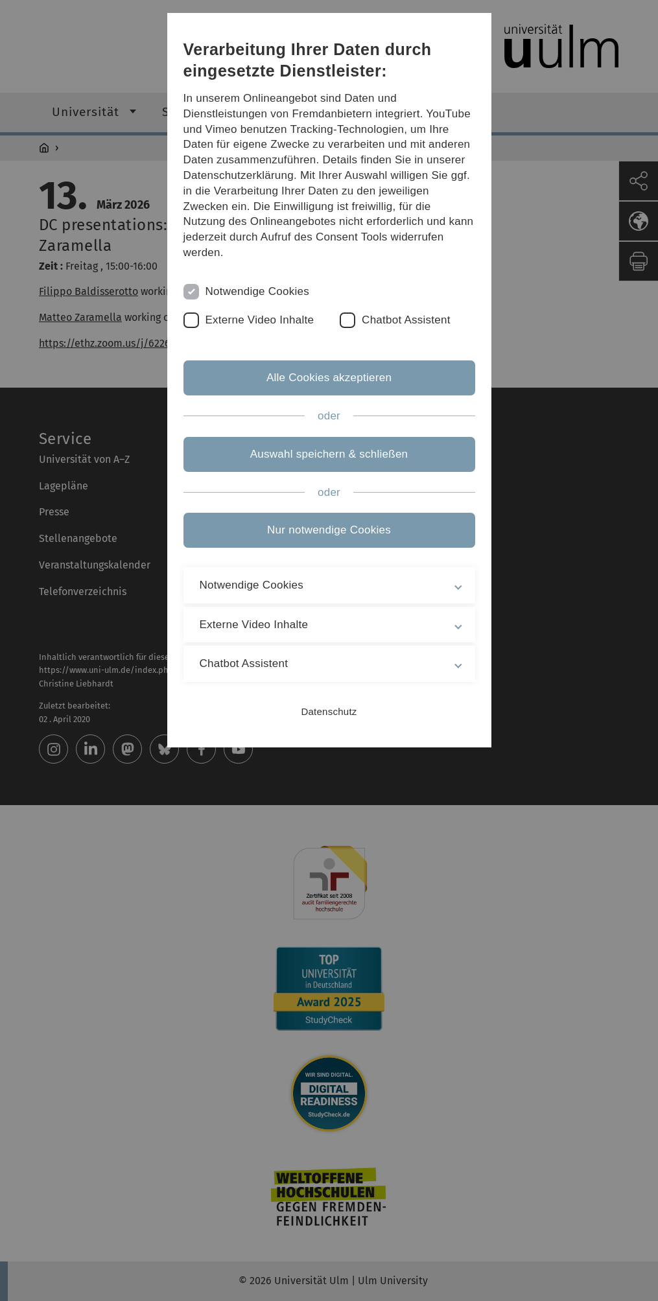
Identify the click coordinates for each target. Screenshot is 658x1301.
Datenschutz (329, 711)
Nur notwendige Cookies (329, 530)
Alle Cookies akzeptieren (329, 377)
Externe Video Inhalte (260, 320)
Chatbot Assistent (406, 320)
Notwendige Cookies (258, 291)
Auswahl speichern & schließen (329, 454)
